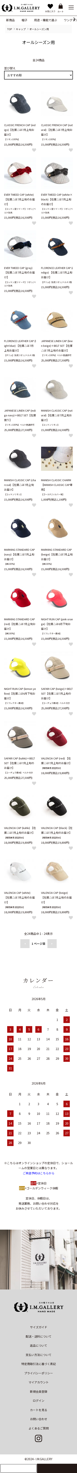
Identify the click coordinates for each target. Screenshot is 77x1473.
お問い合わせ (38, 1419)
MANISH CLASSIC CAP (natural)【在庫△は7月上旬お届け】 (56, 415)
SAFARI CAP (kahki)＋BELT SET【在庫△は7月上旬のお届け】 (19, 763)
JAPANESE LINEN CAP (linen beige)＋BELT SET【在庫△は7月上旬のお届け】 (57, 345)
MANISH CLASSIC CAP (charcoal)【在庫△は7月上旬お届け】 (20, 484)
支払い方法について (39, 1355)
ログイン (38, 1400)
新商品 (10, 20)
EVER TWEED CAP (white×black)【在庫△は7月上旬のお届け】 (56, 199)
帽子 (24, 20)
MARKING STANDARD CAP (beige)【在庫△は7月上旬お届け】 (57, 554)
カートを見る (38, 1410)
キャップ (21, 29)
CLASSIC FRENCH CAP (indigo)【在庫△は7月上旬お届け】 (20, 129)
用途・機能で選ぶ (45, 20)
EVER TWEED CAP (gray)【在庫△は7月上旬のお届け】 (19, 272)
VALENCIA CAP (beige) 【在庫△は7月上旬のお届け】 (56, 897)
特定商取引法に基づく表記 (38, 1364)
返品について (38, 1345)
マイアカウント (39, 1382)
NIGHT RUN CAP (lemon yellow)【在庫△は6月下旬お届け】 (20, 693)
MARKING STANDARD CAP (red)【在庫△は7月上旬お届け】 (20, 624)
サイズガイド (38, 1327)
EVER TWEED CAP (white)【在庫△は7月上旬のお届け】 (19, 199)
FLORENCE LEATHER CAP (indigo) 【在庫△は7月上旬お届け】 (57, 272)
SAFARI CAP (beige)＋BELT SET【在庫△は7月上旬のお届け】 (57, 693)
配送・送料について (39, 1336)
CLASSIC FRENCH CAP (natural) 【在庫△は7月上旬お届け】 (57, 129)
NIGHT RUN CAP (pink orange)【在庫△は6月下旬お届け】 (57, 624)
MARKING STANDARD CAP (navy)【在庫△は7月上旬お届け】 (19, 554)
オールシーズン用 (39, 29)
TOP (9, 29)
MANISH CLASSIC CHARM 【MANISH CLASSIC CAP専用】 (56, 484)
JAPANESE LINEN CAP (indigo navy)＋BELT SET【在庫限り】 (20, 415)
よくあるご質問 (39, 1428)
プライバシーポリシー (38, 1373)
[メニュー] (71, 7)
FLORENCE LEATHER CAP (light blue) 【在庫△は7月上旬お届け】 (20, 345)
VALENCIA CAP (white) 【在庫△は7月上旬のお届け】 (19, 897)
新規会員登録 (38, 1391)
